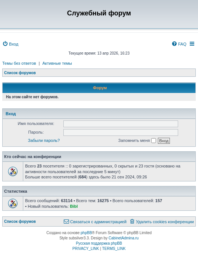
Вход (11, 113)
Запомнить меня (137, 140)
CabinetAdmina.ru (124, 238)
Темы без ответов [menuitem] (19, 63)
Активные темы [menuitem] (57, 63)
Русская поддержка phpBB (99, 243)
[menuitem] (10, 44)
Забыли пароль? (44, 140)
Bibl (74, 206)
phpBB (86, 233)
